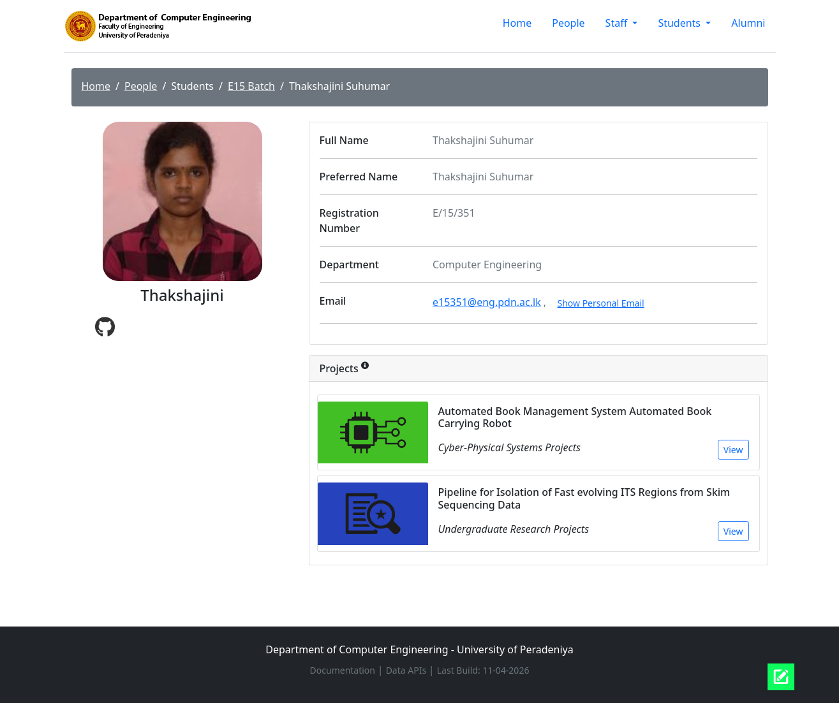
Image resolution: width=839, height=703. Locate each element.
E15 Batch (251, 86)
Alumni (748, 23)
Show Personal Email (600, 303)
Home (517, 23)
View (733, 450)
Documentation (344, 670)
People (568, 23)
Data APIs (407, 670)
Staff (617, 23)
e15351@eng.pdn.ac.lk (487, 302)
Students (680, 23)
